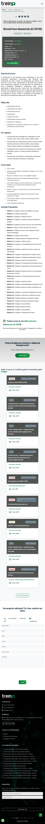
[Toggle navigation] (42, 4)
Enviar (22, 682)
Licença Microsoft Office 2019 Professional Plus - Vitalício (20, 773)
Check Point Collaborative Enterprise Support (17, 751)
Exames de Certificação (11, 736)
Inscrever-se (22, 809)
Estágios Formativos (9, 739)
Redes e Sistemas (27, 33)
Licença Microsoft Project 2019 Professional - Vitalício (19, 756)
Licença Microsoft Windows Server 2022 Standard (18, 763)
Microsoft (17, 10)
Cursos (10, 10)
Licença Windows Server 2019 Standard (15, 766)
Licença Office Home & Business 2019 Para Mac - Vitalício (20, 761)
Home (3, 10)
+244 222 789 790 (12, 618)
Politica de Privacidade (22, 821)
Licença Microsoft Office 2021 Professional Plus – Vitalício (20, 778)
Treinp (16, 818)
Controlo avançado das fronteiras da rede (16, 749)
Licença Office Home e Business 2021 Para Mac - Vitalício (20, 775)
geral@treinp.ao (33, 621)
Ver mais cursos (22, 595)
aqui (32, 328)
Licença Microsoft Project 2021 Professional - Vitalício (19, 759)
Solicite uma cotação (12, 63)
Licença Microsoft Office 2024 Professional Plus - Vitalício (20, 771)
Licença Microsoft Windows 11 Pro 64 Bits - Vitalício (18, 768)
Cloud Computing (17, 33)
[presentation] (13, 673)
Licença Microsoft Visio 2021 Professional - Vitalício (18, 754)
